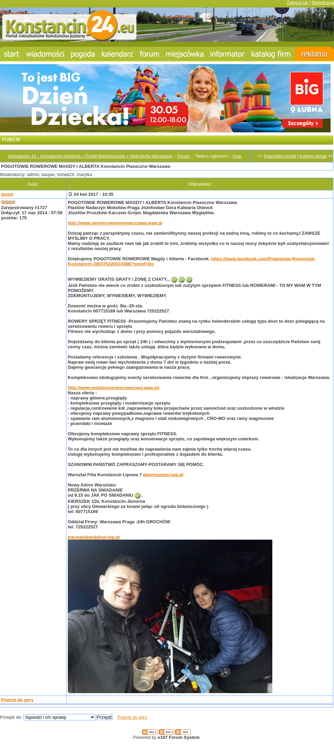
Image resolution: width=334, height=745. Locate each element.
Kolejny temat (313, 156)
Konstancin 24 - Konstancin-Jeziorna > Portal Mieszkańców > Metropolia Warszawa (90, 156)
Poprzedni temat (280, 156)
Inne (236, 156)
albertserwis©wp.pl (163, 474)
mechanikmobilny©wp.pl (94, 537)
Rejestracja (323, 2)
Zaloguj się (297, 2)
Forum (183, 156)
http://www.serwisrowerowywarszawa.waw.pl (115, 222)
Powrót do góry (17, 699)
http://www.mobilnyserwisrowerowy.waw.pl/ (114, 387)
